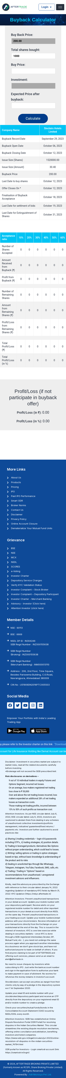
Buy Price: (18, 64)
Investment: (19, 79)
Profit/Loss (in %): (30, 421)
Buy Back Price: (22, 35)
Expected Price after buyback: (25, 96)
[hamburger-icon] (60, 7)
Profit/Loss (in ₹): (29, 412)
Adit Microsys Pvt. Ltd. (40, 1074)
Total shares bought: (25, 50)
